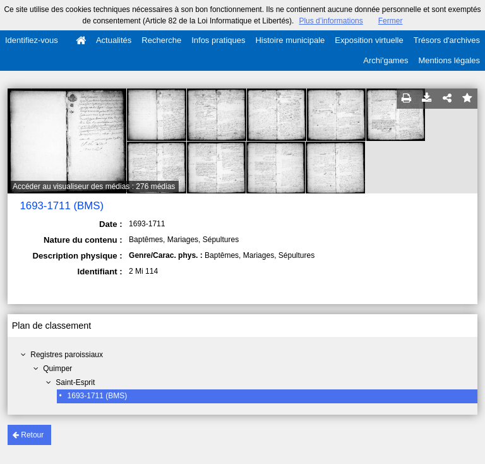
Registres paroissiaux (66, 354)
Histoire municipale (290, 40)
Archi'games (385, 60)
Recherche (161, 40)
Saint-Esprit (75, 382)
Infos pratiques (218, 40)
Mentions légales (449, 60)
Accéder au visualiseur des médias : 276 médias (94, 186)
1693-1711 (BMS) (98, 395)
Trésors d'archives (447, 40)
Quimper (57, 368)
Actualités (113, 40)
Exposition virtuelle (369, 40)
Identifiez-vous (31, 40)
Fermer (390, 20)
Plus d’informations (330, 20)
